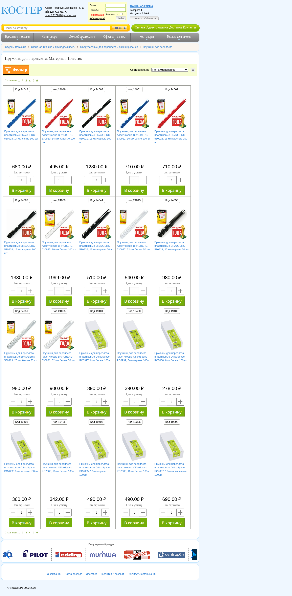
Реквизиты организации (142, 573)
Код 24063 (96, 89)
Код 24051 (21, 311)
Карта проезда (73, 573)
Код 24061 (134, 89)
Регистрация (97, 15)
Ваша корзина (141, 6)
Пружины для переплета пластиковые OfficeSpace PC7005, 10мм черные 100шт (94, 469)
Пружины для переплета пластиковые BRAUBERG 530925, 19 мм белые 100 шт (59, 246)
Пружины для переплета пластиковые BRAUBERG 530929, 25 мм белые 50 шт (20, 357)
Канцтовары (50, 37)
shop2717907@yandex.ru (60, 15)
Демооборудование (82, 37)
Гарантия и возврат (112, 573)
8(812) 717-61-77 (56, 11)
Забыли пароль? (97, 18)
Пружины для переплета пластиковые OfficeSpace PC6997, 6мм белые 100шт (95, 357)
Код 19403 (21, 421)
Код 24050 (171, 200)
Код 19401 (96, 311)
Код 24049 (59, 89)
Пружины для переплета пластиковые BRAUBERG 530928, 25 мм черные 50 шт (171, 246)
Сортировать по (140, 69)
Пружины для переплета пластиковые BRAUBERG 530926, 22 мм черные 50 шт (96, 246)
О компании (54, 573)
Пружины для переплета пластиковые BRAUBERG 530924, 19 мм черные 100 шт (20, 248)
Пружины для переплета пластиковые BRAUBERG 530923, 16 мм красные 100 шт (170, 137)
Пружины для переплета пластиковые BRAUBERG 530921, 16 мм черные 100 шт (95, 137)
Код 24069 (59, 200)
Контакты (189, 27)
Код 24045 (134, 200)
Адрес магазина (157, 27)
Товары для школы (179, 37)
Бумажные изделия (17, 37)
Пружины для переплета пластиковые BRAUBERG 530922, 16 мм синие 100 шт (134, 135)
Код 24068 (21, 200)
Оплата (140, 27)
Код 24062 (171, 89)
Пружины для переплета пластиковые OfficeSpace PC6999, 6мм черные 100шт (134, 357)
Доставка (175, 27)
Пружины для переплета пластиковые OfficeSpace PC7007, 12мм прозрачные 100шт (170, 469)
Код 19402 (171, 311)
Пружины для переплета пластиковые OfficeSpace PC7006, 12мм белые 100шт (134, 467)
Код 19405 (59, 421)
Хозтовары (147, 37)
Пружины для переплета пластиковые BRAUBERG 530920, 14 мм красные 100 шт (58, 137)
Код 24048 (21, 89)
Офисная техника (114, 37)
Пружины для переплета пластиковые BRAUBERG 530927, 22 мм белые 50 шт (133, 246)
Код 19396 (134, 421)
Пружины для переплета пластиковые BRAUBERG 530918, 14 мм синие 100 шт (21, 135)
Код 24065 (59, 311)
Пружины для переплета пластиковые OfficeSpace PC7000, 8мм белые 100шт (170, 357)
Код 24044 (96, 200)
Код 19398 (171, 421)
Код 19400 (134, 311)
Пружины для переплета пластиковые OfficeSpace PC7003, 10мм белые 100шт (58, 467)
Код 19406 (96, 421)
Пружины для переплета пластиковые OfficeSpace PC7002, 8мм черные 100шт (21, 467)
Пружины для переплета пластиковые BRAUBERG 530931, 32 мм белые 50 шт (58, 357)
